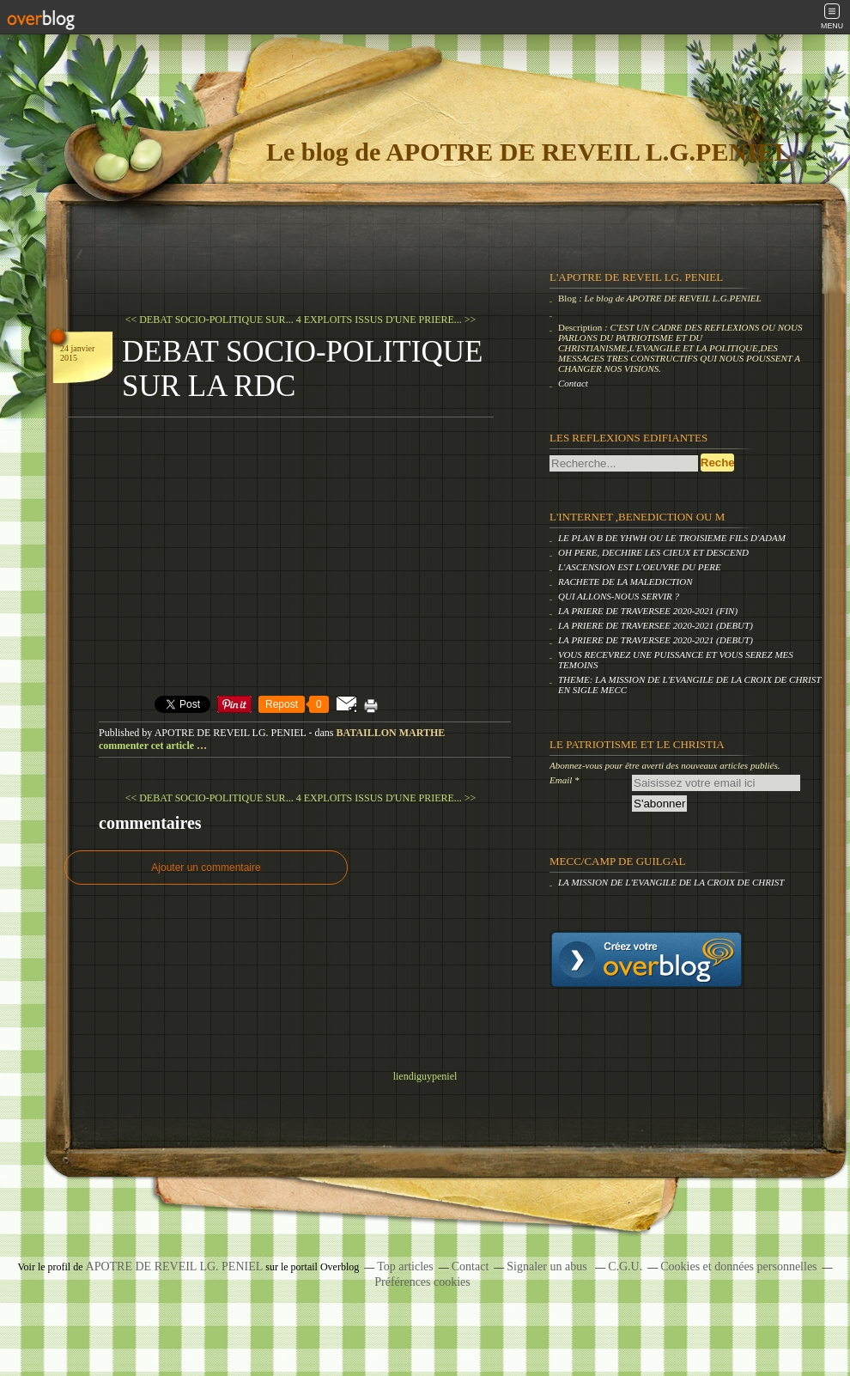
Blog (567, 298)
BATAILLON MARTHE (390, 733)
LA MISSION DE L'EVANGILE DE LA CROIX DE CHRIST (671, 882)
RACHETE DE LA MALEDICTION (625, 581)
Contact (573, 383)
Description (581, 327)
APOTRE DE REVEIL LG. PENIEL (175, 1266)
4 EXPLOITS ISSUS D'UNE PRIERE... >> (386, 320)
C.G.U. (625, 1266)
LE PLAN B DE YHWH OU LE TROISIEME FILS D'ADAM (672, 538)
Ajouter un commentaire (205, 868)
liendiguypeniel (425, 1076)
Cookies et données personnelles (738, 1266)
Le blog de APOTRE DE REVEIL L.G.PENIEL (529, 151)
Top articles (405, 1266)
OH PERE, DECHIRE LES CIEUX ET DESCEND (653, 552)
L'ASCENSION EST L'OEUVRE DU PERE (639, 567)
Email (560, 780)
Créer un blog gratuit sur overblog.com (646, 959)
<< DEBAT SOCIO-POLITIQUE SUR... (209, 320)
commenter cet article (148, 746)
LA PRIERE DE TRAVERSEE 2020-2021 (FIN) (648, 611)
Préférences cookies (422, 1282)
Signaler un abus (548, 1266)
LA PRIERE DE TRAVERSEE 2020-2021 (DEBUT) (655, 625)
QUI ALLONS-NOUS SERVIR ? (618, 596)
